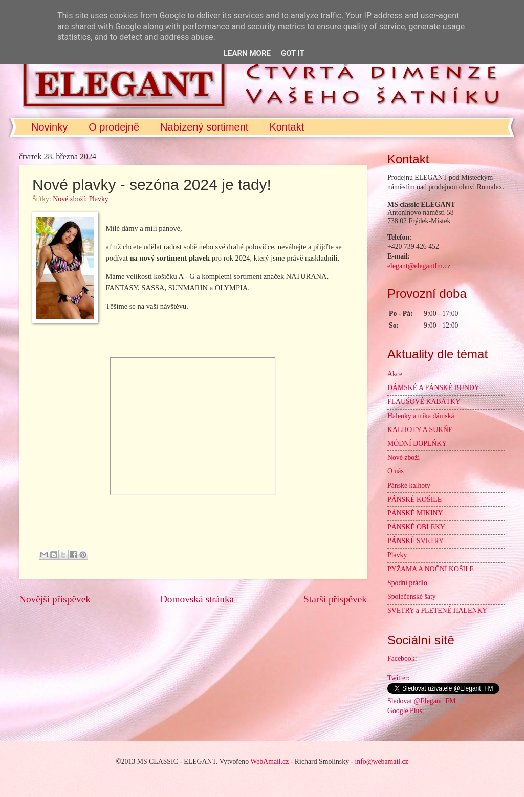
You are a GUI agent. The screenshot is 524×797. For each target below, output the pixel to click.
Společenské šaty (411, 596)
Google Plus (404, 711)
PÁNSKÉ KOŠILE (414, 499)
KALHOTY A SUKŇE (420, 430)
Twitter (397, 678)
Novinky (49, 127)
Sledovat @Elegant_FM (421, 701)
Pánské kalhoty (408, 485)
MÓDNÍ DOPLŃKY (417, 443)
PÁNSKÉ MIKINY (415, 513)
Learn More (247, 53)
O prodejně (114, 127)
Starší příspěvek (335, 599)
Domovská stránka (197, 599)
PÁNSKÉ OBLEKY (416, 527)
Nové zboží (69, 199)
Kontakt (286, 127)
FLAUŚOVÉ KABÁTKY (424, 401)
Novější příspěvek (55, 599)
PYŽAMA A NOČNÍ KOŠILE (430, 569)
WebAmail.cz (269, 761)
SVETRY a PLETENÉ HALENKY (437, 610)
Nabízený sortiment (204, 127)
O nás (395, 471)
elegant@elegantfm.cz (418, 266)
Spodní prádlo (407, 583)
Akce (394, 374)
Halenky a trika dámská (420, 416)
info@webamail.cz (381, 761)
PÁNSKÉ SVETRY (415, 541)
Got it (292, 53)
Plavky (98, 199)
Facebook (401, 658)
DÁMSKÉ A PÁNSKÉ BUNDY (433, 388)
